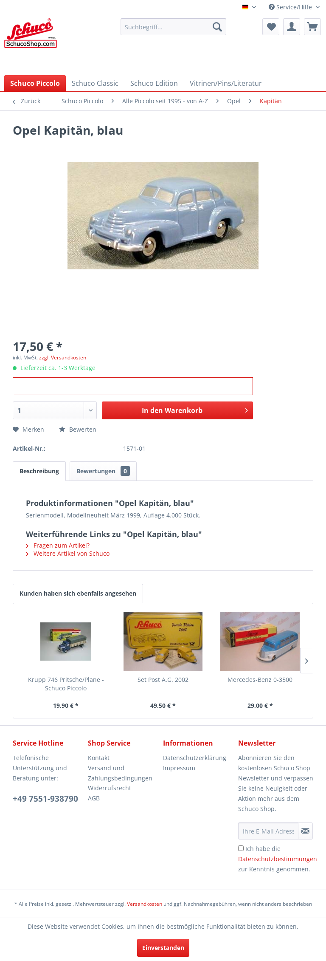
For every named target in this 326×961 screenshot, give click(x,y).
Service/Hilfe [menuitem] (291, 7)
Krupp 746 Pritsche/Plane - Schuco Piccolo (66, 684)
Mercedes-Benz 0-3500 (260, 680)
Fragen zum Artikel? (58, 545)
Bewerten (77, 429)
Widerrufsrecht (109, 788)
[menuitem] (174, 26)
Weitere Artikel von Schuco (68, 553)
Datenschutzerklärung (194, 758)
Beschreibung (39, 471)
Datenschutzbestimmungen (277, 859)
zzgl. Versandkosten (62, 357)
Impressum (179, 768)
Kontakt (99, 758)
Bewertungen (103, 471)
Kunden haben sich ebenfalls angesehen (78, 593)
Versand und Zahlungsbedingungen (120, 773)
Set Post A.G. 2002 (163, 680)
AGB (94, 798)
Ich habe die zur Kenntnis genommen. (277, 859)
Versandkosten (144, 903)
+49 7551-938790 (45, 798)
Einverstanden (163, 948)
